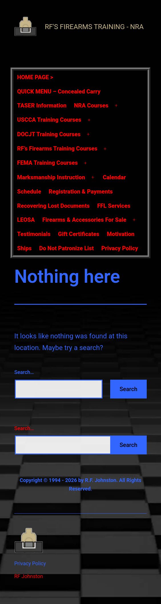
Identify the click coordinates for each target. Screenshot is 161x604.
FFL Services (113, 205)
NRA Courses (91, 105)
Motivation (120, 234)
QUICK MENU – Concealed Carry (58, 91)
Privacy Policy (119, 248)
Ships (24, 248)
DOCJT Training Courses (48, 134)
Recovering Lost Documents (53, 205)
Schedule (29, 191)
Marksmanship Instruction (51, 177)
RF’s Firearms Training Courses (57, 148)
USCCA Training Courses (49, 119)
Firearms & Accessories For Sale (84, 219)
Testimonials (34, 234)
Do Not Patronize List (66, 248)
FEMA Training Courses (47, 162)
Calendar (114, 177)
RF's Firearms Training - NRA (94, 27)
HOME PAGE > (35, 77)
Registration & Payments (81, 191)
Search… (24, 372)
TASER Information (42, 105)
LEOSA (26, 219)
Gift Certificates (78, 234)
